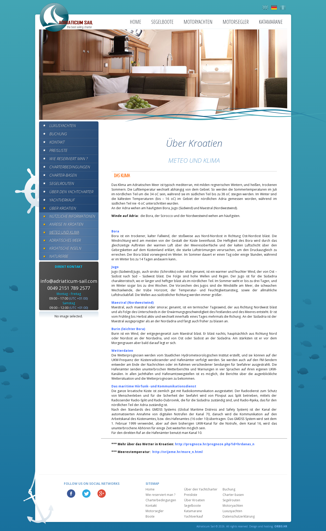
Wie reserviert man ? (68, 158)
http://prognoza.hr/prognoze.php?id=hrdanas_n (214, 444)
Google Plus (101, 493)
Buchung (58, 133)
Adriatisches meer (65, 240)
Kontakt (57, 142)
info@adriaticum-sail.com (68, 281)
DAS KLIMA (122, 175)
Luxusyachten (62, 125)
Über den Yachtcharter (71, 191)
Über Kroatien (62, 208)
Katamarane (271, 21)
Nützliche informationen (72, 216)
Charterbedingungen (69, 166)
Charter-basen (63, 175)
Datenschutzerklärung (239, 516)
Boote (150, 516)
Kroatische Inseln (65, 248)
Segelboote (162, 21)
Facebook (71, 493)
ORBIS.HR (280, 526)
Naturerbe (58, 256)
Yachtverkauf (62, 199)
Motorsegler (236, 21)
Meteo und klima (64, 232)
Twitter (86, 493)
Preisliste (58, 150)
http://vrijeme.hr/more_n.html (177, 452)
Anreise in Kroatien (66, 224)
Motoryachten (198, 21)
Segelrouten (61, 183)
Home (135, 21)
